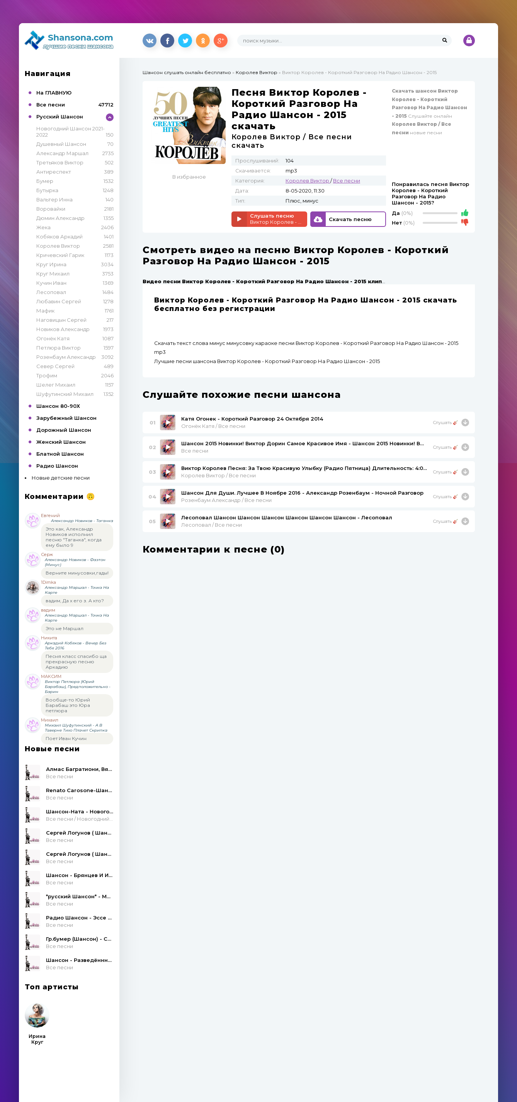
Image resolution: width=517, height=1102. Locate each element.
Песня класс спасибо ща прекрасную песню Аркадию (76, 661)
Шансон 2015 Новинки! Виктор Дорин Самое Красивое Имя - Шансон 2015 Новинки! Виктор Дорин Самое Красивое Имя (304, 443)
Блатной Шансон (60, 454)
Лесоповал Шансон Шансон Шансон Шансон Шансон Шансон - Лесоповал (286, 517)
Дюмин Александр (60, 218)
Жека (43, 227)
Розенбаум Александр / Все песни (226, 500)
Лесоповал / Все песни (211, 525)
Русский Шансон (59, 116)
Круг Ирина (51, 264)
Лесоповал (51, 292)
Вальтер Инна (54, 199)
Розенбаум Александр (66, 357)
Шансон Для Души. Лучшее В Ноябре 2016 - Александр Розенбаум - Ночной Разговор (302, 493)
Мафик (45, 311)
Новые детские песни (61, 478)
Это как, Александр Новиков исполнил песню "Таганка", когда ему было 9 (74, 537)
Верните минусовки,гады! (77, 573)
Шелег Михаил (55, 385)
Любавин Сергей (58, 301)
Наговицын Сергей (61, 320)
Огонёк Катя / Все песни (213, 426)
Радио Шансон (57, 466)
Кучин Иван (51, 283)
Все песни (50, 104)
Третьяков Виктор (59, 162)
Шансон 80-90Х (58, 406)
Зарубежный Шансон (66, 418)
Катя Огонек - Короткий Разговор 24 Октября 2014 (252, 419)
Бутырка (47, 190)
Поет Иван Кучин (66, 738)
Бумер (44, 181)
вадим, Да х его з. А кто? (75, 600)
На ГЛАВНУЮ (53, 93)
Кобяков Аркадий (59, 236)
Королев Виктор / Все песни (218, 475)
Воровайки (50, 209)
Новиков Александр (63, 329)
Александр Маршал (62, 153)
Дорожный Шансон (63, 430)
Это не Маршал (64, 628)
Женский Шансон (61, 442)
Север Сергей (55, 366)
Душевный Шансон (61, 144)
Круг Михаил (53, 273)
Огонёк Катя (53, 338)
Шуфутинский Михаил (65, 394)
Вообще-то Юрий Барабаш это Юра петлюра (68, 705)
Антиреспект (53, 172)
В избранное (189, 177)
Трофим (46, 375)
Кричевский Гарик (60, 255)
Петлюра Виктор (58, 348)
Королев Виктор (58, 246)
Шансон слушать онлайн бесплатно (187, 72)
